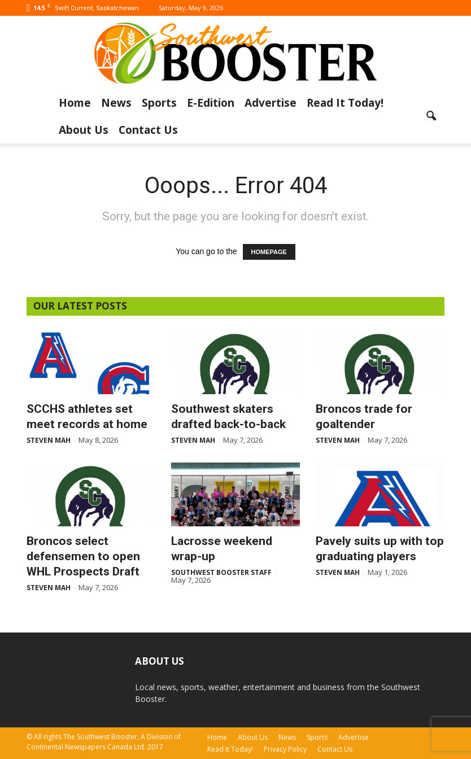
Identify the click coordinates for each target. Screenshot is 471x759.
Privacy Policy (285, 749)
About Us (83, 130)
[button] (430, 116)
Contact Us (148, 130)
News (116, 102)
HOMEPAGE (269, 251)
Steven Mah (49, 440)
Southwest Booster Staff (221, 572)
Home (75, 102)
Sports (159, 102)
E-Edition (210, 102)
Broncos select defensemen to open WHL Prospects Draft (83, 556)
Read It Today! (345, 102)
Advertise (270, 102)
